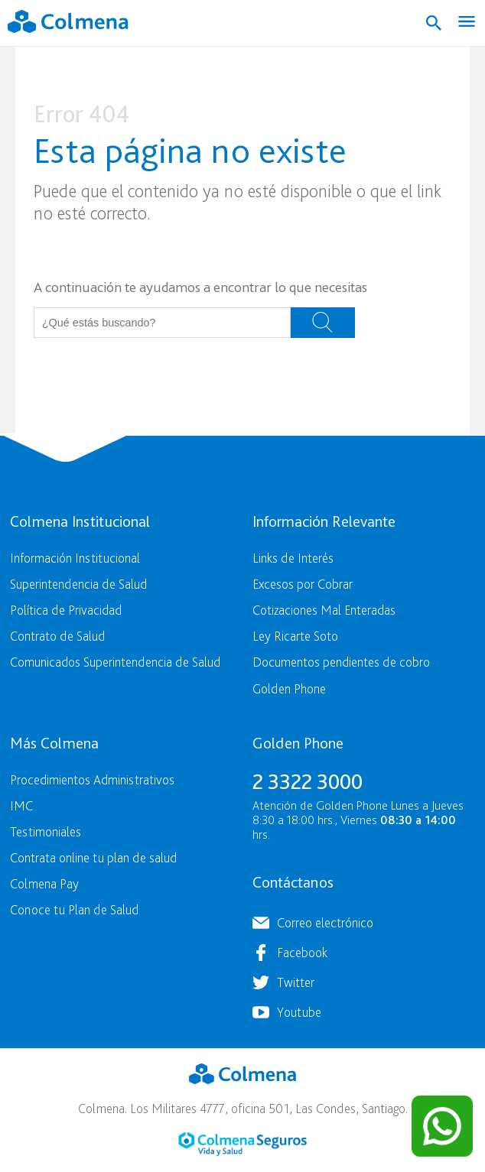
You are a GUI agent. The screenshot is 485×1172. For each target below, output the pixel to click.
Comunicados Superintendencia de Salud (115, 662)
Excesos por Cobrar (302, 584)
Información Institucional (75, 558)
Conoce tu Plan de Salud (74, 909)
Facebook (302, 952)
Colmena (242, 1074)
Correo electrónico (325, 922)
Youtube (299, 1012)
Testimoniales (45, 831)
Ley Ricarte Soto (295, 636)
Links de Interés (293, 558)
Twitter (295, 982)
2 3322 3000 (307, 781)
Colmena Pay (44, 883)
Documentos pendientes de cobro (341, 662)
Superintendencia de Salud (78, 584)
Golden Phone (289, 688)
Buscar (323, 322)
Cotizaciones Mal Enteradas (323, 610)
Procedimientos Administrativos (92, 779)
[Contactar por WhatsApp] (442, 1126)
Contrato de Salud (57, 636)
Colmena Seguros (242, 1144)
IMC (21, 805)
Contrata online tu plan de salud (93, 857)
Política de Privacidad (66, 610)
